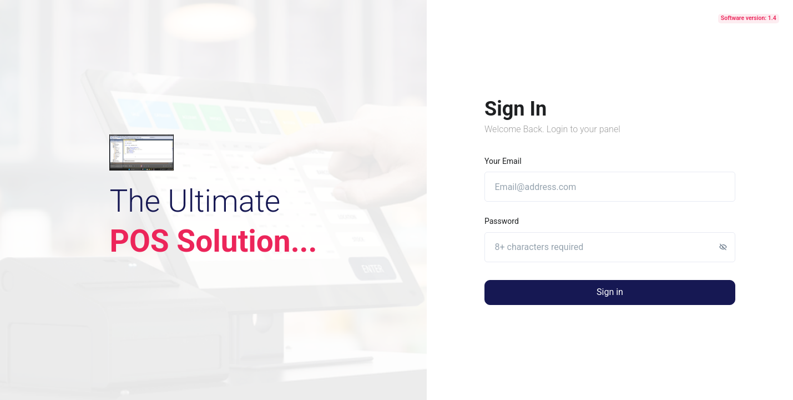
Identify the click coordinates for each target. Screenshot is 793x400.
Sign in (610, 292)
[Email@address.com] (609, 187)
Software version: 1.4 (748, 18)
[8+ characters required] (609, 247)
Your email (503, 161)
